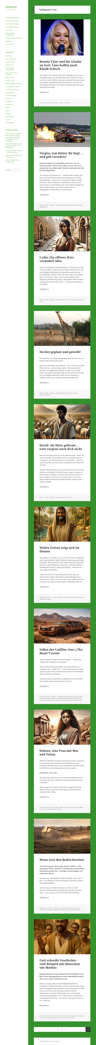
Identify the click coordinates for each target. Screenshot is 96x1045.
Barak (72, 807)
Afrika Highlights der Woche (14, 38)
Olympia (8, 113)
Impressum (9, 41)
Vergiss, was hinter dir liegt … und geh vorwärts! (61, 155)
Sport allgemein (10, 116)
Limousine (42, 700)
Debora (42, 809)
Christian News (10, 92)
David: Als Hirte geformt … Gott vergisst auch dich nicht (61, 447)
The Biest (75, 700)
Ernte (62, 908)
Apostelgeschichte (63, 300)
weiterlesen (44, 92)
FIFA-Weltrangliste (11, 95)
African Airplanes (11, 59)
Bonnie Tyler (64, 103)
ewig (44, 698)
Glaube (53, 698)
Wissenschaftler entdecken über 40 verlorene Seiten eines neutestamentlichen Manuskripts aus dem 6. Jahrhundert (13, 137)
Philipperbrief (43, 207)
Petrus (73, 1017)
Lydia (73, 300)
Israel (49, 809)
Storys (7, 119)
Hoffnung (67, 698)
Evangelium (74, 1016)
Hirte (66, 497)
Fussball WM (9, 104)
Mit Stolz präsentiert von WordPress (50, 1041)
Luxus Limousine (50, 700)
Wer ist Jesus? (10, 44)
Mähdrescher (43, 910)
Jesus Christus (74, 597)
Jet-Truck (70, 205)
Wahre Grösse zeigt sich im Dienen (59, 549)
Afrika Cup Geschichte (12, 21)
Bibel (59, 205)
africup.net (11, 6)
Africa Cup (9, 30)
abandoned (62, 696)
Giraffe (59, 393)
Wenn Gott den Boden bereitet (62, 860)
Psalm (70, 393)
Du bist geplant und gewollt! (60, 352)
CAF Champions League (12, 24)
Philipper (79, 205)
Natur (66, 393)
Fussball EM (9, 101)
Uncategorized (10, 122)
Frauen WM (9, 98)
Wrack (80, 700)
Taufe (41, 301)
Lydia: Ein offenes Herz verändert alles (57, 259)
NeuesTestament (71, 910)
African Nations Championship (10, 34)
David (59, 497)
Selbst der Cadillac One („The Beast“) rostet (61, 651)
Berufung (77, 807)
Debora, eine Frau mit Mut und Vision (59, 752)
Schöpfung (43, 395)
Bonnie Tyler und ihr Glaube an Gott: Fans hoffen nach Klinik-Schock (14, 145)
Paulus (75, 205)
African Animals (10, 62)
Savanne (75, 393)
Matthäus (81, 597)
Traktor (79, 910)
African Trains (10, 77)
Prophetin (54, 809)
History (8, 110)
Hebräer (61, 698)
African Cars (9, 65)
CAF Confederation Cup (12, 27)
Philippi (82, 300)
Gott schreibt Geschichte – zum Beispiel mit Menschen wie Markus (60, 963)
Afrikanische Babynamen (13, 18)
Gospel (7, 107)
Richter (60, 809)
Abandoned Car (70, 696)
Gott (69, 103)
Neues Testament (67, 700)
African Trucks (10, 80)
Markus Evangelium (50, 1017)
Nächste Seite (88, 1029)
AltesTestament (65, 807)
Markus (42, 1017)
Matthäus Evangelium (46, 599)
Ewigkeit (48, 698)
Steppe (48, 395)
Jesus (65, 205)
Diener (61, 597)
